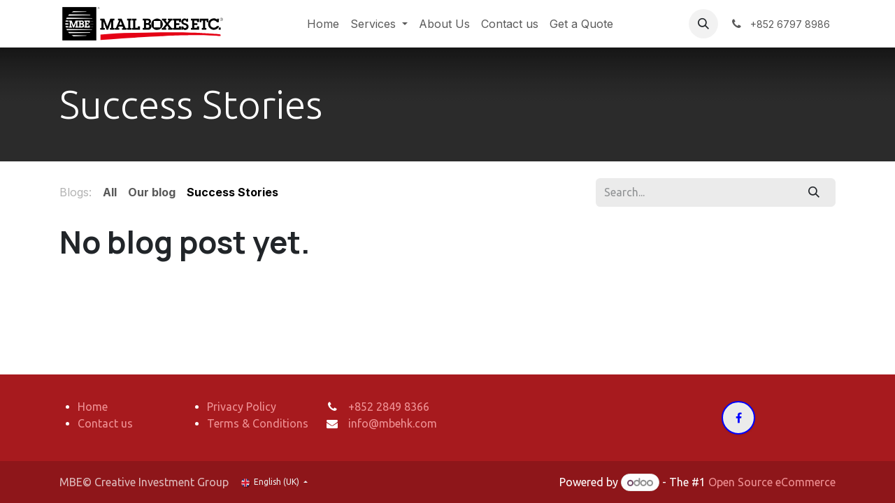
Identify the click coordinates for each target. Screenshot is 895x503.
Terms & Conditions (257, 423)
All (110, 192)
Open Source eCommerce (772, 482)
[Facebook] (738, 418)
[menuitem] (323, 24)
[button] (703, 23)
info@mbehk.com (392, 423)
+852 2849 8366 (388, 406)
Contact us (105, 423)
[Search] (814, 192)
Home (93, 406)
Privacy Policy (241, 406)
